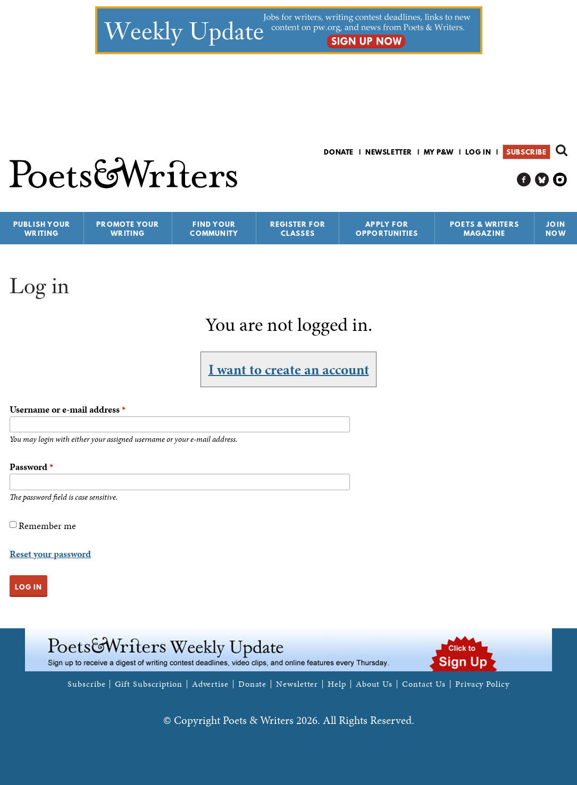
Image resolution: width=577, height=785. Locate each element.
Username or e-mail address (68, 409)
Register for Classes (297, 228)
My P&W (439, 152)
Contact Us (424, 684)
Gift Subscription (148, 684)
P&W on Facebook (524, 180)
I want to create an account (288, 369)
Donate (339, 152)
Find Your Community (214, 228)
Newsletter (388, 152)
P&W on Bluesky (542, 180)
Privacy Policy (482, 684)
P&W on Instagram (560, 180)
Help (337, 684)
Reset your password (50, 553)
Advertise (210, 684)
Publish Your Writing (41, 228)
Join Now (556, 228)
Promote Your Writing (127, 228)
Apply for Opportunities (387, 228)
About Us (374, 684)
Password (31, 466)
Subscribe (526, 152)
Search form (561, 150)
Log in (478, 152)
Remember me (47, 525)
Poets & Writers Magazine (484, 228)
